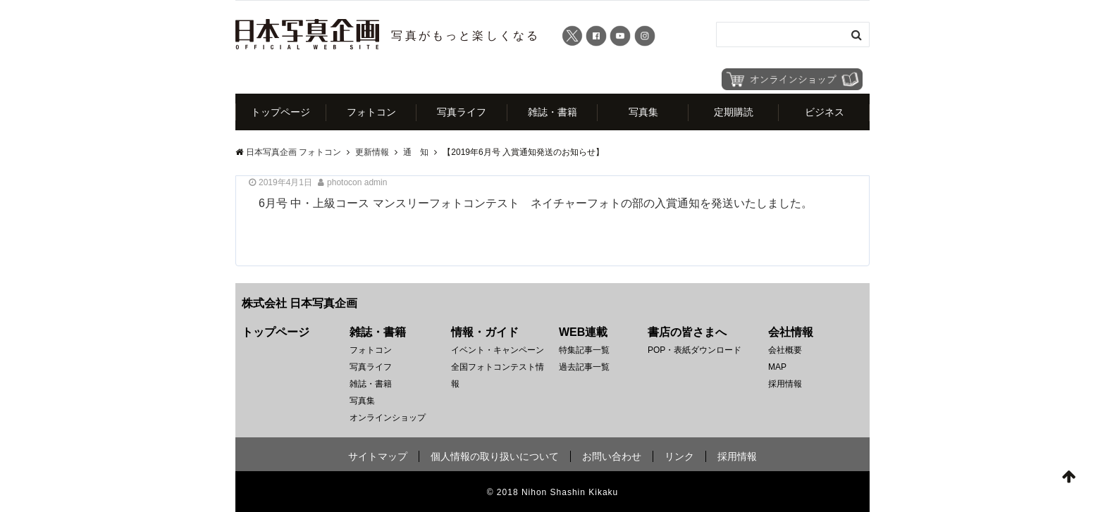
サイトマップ (377, 456)
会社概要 (785, 350)
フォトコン (371, 112)
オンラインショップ (388, 418)
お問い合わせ (611, 456)
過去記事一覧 (584, 367)
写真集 (643, 112)
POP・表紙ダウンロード (694, 350)
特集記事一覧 (584, 350)
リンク (679, 456)
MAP (777, 367)
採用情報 (785, 384)
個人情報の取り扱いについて (495, 456)
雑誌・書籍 (552, 112)
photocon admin (357, 182)
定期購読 (733, 112)
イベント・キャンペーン (497, 350)
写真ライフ (461, 112)
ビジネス (824, 112)
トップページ (280, 112)
